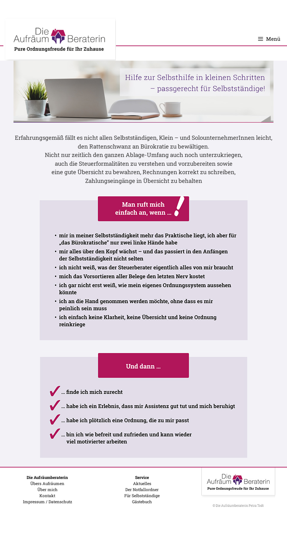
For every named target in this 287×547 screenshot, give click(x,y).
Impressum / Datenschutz (47, 501)
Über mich (47, 489)
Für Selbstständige (142, 495)
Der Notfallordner (142, 489)
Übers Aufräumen (47, 483)
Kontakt (47, 495)
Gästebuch (142, 501)
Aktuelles (142, 483)
